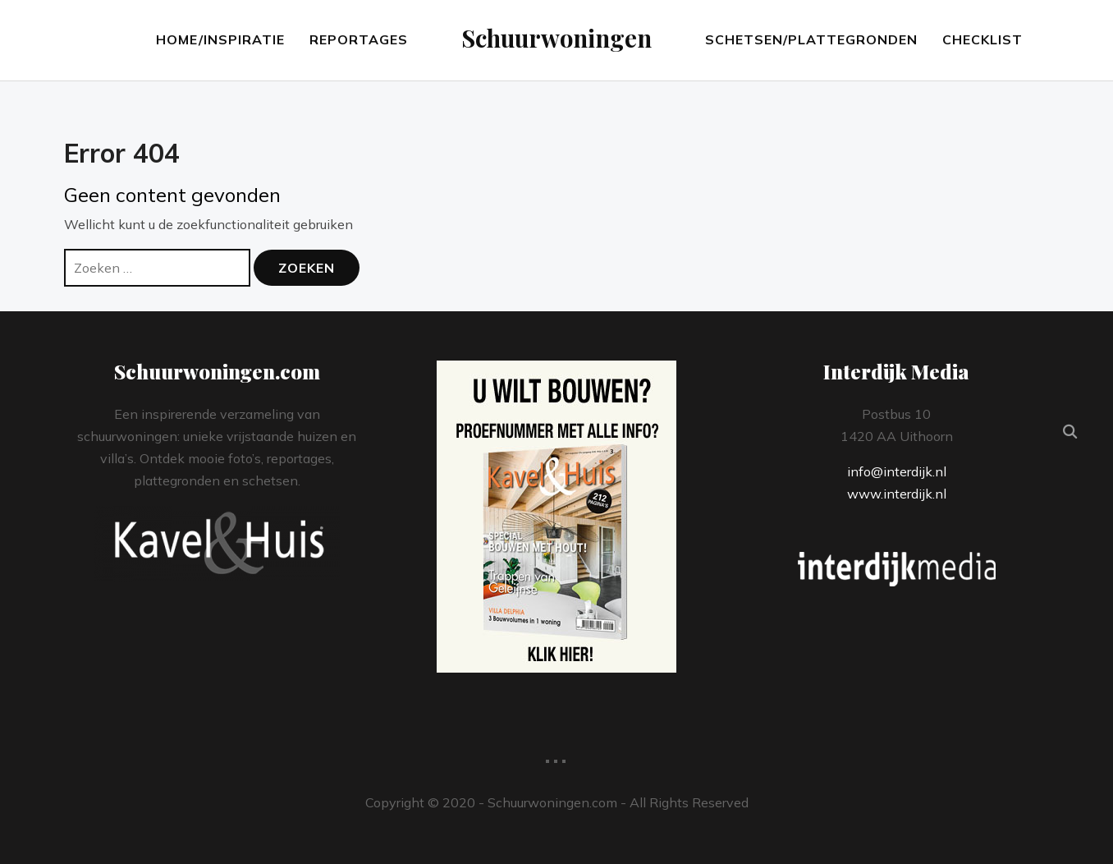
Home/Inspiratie (220, 39)
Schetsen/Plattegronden (811, 39)
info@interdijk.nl (896, 471)
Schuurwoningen (556, 37)
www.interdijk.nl (896, 493)
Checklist (982, 39)
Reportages (358, 39)
